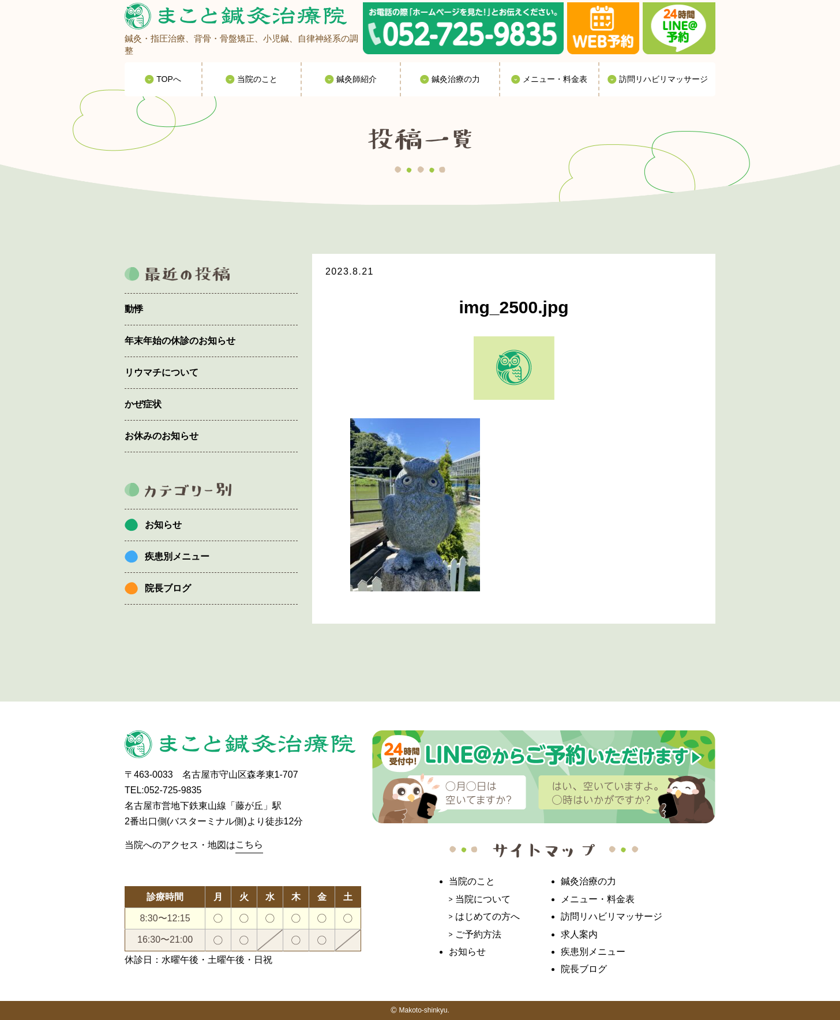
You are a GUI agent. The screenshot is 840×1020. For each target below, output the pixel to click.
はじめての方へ (487, 916)
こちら (249, 844)
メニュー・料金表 (598, 899)
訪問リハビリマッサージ (611, 916)
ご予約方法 (478, 934)
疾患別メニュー (177, 556)
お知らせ (163, 525)
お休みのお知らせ (161, 436)
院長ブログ (168, 588)
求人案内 (579, 934)
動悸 (134, 309)
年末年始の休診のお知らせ (180, 341)
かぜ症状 (143, 404)
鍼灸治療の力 (588, 881)
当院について (483, 899)
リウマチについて (161, 372)
